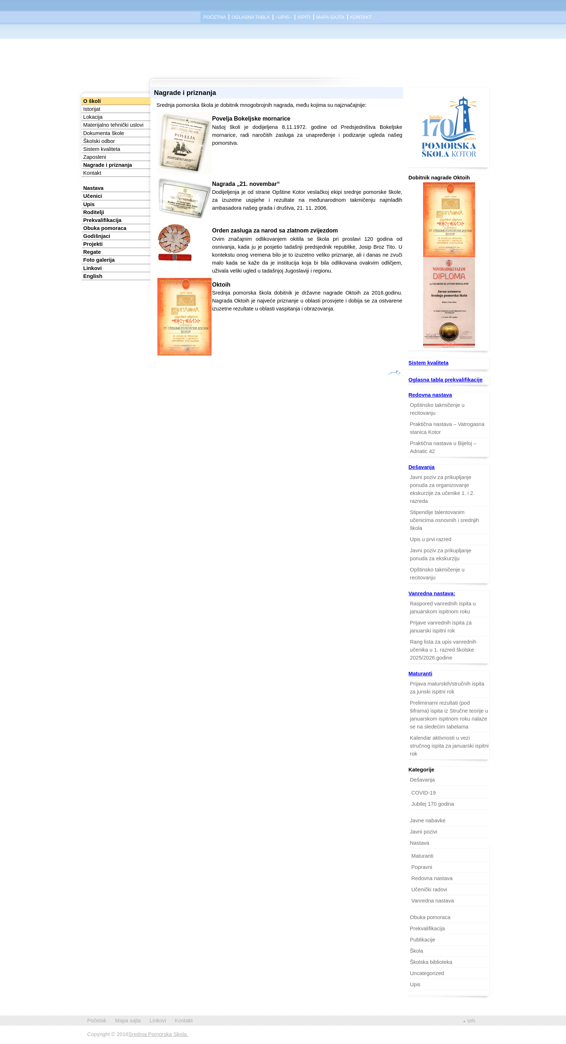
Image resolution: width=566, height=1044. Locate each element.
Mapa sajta (330, 17)
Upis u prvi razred (431, 539)
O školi (92, 101)
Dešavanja (422, 467)
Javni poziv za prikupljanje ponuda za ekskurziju (440, 554)
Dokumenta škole (103, 133)
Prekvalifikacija (102, 220)
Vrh (471, 1021)
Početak (96, 1020)
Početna (214, 17)
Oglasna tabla (250, 17)
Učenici (92, 196)
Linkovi (92, 268)
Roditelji (93, 212)
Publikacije (422, 940)
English (93, 276)
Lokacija (93, 117)
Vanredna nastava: (432, 593)
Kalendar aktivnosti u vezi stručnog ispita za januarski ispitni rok (449, 746)
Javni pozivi (423, 832)
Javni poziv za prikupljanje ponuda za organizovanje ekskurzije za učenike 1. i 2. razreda (442, 489)
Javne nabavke (428, 820)
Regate (92, 252)
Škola (416, 951)
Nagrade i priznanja (107, 165)
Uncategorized (427, 973)
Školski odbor (99, 141)
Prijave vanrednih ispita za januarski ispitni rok (441, 627)
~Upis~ (283, 17)
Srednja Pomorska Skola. (158, 1034)
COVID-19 (424, 793)
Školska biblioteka (431, 962)
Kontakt (361, 17)
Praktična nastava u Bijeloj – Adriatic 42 (443, 447)
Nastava (93, 188)
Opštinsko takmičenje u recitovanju (437, 409)
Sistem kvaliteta (102, 149)
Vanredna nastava (433, 901)
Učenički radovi (429, 889)
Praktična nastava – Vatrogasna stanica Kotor (447, 428)
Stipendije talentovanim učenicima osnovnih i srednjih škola (444, 520)
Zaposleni (94, 157)
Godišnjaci (96, 236)
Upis (89, 204)
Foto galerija (99, 260)
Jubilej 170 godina (433, 804)
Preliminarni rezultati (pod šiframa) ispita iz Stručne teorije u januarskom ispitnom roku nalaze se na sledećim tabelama (449, 715)
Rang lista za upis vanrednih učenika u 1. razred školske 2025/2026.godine (443, 650)
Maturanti (420, 674)
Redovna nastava (430, 395)
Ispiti (303, 17)
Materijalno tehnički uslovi (113, 125)
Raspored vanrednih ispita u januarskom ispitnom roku (443, 607)
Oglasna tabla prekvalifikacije (446, 380)
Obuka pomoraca (105, 228)
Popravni (422, 867)
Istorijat (91, 109)
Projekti (93, 244)
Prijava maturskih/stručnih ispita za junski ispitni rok (447, 688)
